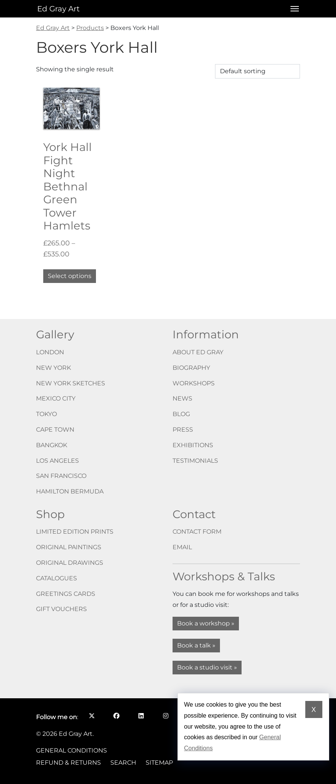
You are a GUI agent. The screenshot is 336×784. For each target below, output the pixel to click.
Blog (181, 414)
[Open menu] (292, 9)
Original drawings (69, 562)
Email (182, 547)
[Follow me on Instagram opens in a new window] (165, 715)
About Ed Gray (198, 352)
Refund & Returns (68, 762)
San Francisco (61, 475)
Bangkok (51, 445)
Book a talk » (196, 645)
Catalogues (56, 578)
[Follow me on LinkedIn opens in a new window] (140, 715)
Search (123, 762)
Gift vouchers (61, 609)
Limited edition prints (74, 531)
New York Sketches (70, 383)
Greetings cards (65, 593)
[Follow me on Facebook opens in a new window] (116, 715)
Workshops (194, 383)
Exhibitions (193, 445)
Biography (191, 367)
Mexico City (55, 398)
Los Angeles (57, 460)
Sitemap (159, 762)
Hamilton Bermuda (70, 491)
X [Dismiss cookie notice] (313, 709)
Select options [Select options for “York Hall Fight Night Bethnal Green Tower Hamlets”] (69, 276)
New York (53, 367)
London (50, 352)
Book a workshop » (205, 623)
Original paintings (68, 547)
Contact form (197, 531)
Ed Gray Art (58, 8)
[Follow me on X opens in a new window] (91, 715)
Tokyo (46, 414)
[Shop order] (257, 71)
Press (183, 429)
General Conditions (71, 750)
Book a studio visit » (207, 667)
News (182, 398)
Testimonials (195, 460)
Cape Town (55, 429)
